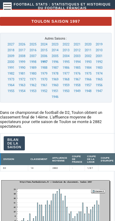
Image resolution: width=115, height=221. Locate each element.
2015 (43, 50)
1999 (21, 62)
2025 (32, 44)
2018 (10, 50)
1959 (66, 85)
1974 (99, 73)
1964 (10, 85)
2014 (55, 50)
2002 (88, 56)
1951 (55, 91)
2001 (99, 56)
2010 (99, 50)
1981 (21, 73)
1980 (32, 73)
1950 (66, 91)
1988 (43, 67)
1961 (43, 85)
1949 (77, 91)
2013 (66, 50)
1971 (32, 79)
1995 (66, 62)
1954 (21, 91)
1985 (77, 67)
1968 (66, 79)
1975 (88, 73)
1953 (32, 91)
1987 (55, 67)
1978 (55, 73)
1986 (66, 67)
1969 (55, 79)
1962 (32, 85)
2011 (88, 50)
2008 (21, 56)
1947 (99, 91)
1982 (10, 73)
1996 (55, 62)
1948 (88, 91)
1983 (99, 67)
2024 (43, 44)
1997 (44, 62)
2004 (66, 56)
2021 (77, 44)
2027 (10, 44)
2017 (21, 50)
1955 (10, 91)
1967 (77, 79)
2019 (99, 44)
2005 (55, 56)
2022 (66, 44)
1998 (32, 62)
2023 (55, 44)
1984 (88, 67)
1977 (66, 73)
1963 (21, 85)
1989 (32, 67)
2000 (10, 62)
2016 (32, 50)
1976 (77, 73)
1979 (43, 73)
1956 (99, 85)
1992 (99, 62)
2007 (32, 56)
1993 (88, 62)
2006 (43, 56)
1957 (88, 85)
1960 (55, 85)
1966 (88, 79)
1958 (77, 85)
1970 (43, 79)
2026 (21, 44)
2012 (77, 50)
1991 (10, 67)
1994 (77, 62)
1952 (43, 91)
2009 (10, 56)
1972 (21, 79)
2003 (77, 56)
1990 (21, 67)
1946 (55, 97)
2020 (88, 44)
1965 (99, 79)
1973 (10, 79)
